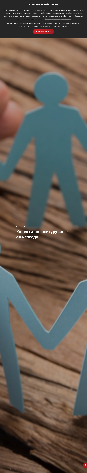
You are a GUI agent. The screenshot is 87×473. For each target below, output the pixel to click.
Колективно (23, 469)
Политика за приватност (58, 19)
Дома (7, 469)
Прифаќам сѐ (43, 31)
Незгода (14, 469)
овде (64, 26)
